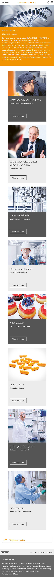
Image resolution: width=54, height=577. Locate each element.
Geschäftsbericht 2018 (27, 3)
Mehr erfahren (18, 116)
